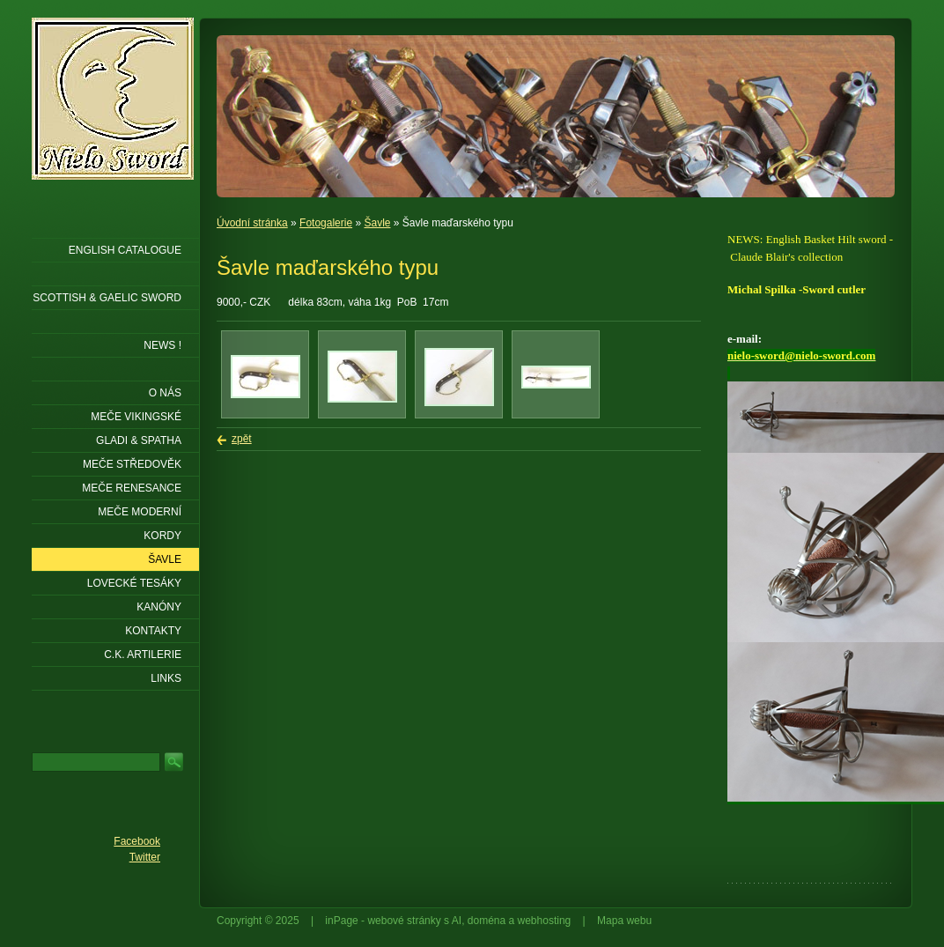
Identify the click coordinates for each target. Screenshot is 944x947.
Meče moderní (139, 512)
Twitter (144, 857)
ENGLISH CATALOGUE (125, 250)
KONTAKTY (153, 631)
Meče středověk (132, 464)
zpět (242, 439)
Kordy (162, 535)
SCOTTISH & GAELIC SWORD (107, 298)
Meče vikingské (136, 417)
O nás (165, 393)
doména (486, 920)
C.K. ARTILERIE (142, 654)
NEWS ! (162, 345)
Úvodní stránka (252, 223)
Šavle (377, 223)
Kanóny (158, 607)
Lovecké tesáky (134, 583)
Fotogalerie (325, 223)
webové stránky (403, 920)
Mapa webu (624, 920)
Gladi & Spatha (138, 440)
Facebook (137, 841)
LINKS (166, 678)
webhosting (545, 920)
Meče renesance (131, 488)
